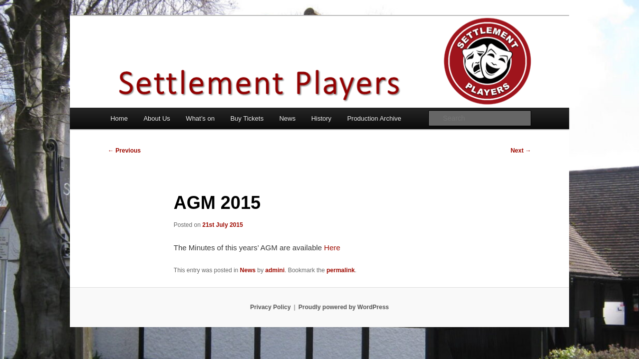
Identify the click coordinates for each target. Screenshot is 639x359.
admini (275, 270)
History (321, 118)
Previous (124, 150)
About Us (156, 118)
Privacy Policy (270, 307)
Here (332, 247)
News (287, 118)
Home (119, 118)
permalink (340, 270)
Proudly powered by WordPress (344, 307)
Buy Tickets (246, 118)
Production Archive (374, 118)
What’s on (200, 118)
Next (521, 150)
